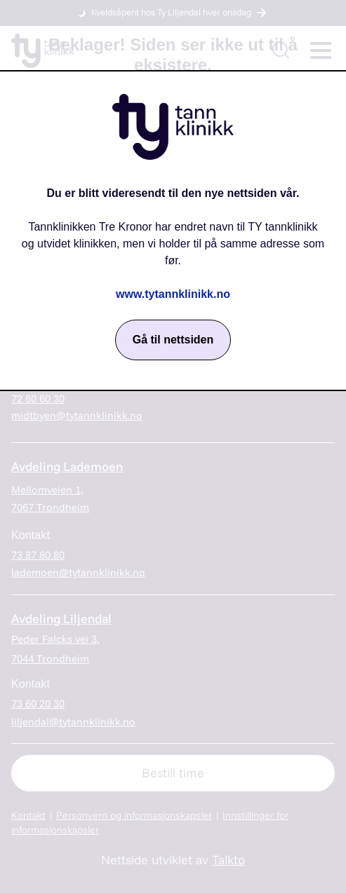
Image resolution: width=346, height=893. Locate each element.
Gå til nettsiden (173, 340)
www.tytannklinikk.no (173, 294)
